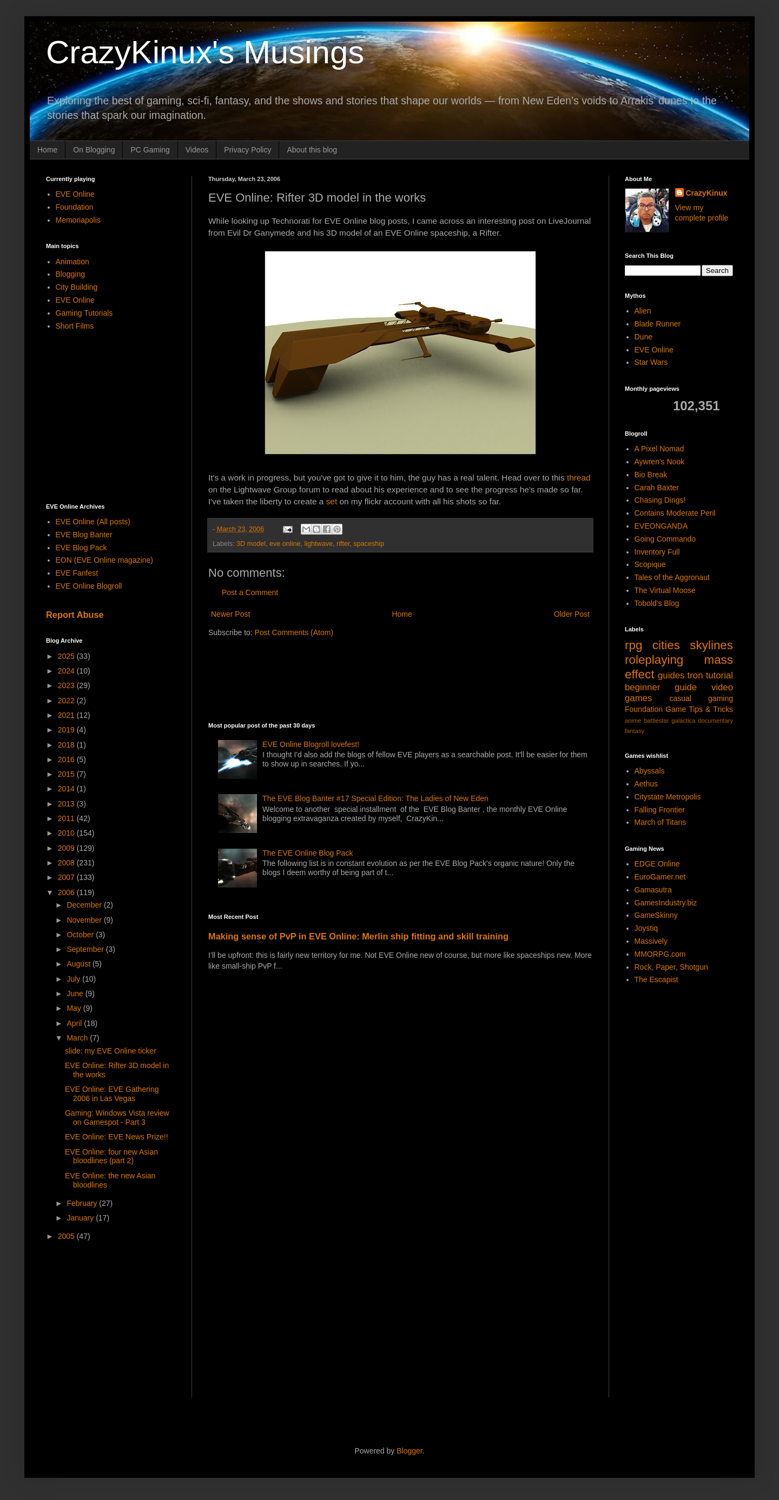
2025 (67, 656)
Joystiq (646, 928)
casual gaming (701, 698)
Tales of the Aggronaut (672, 577)
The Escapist (656, 979)
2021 (67, 715)
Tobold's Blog (657, 603)
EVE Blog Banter (84, 534)
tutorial (719, 675)
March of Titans (660, 822)
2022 (67, 700)
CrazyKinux (707, 193)
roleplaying (654, 659)
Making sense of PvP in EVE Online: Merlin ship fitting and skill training (358, 936)
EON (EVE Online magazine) (105, 560)
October (81, 934)
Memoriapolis (78, 220)
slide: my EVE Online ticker (110, 1050)
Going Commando (665, 539)
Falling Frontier (660, 809)
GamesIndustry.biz (666, 902)
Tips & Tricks (711, 709)
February (83, 1203)
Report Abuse (75, 614)
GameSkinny (656, 915)
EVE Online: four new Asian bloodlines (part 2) (111, 1156)
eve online (284, 544)
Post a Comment (250, 592)
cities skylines (692, 645)
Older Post (572, 614)
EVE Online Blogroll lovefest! (310, 744)
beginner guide (661, 687)
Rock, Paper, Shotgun (671, 967)
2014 (67, 788)
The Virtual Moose (665, 590)
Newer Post (230, 614)
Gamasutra (653, 889)
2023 (67, 685)
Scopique (650, 564)
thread (579, 477)
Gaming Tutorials (84, 313)
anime (633, 720)
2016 (67, 759)
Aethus (646, 783)
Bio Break (651, 474)
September (86, 949)
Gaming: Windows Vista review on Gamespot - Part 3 (117, 1117)
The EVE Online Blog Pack (307, 853)
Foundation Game (655, 709)
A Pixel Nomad (659, 448)
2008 (67, 862)
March (78, 1038)
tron (695, 675)
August (79, 963)
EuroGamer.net (660, 876)
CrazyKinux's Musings (205, 52)
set (332, 501)
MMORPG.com (660, 954)
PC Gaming (149, 149)
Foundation (75, 207)
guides (671, 675)
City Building (77, 287)
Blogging (70, 274)
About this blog (312, 149)
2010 (67, 833)
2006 (67, 892)
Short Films (75, 326)
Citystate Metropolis (668, 796)
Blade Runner (658, 323)
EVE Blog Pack (81, 547)
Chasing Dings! (660, 500)
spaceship (368, 544)
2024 (67, 670)
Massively (651, 941)
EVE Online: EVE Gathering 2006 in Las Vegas (112, 1094)
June (76, 993)
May (75, 1008)
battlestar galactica (669, 720)
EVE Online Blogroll (89, 586)
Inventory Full (657, 552)
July (74, 979)
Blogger (409, 1450)
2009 (67, 848)
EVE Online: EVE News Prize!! (116, 1136)
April (75, 1023)
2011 (67, 818)
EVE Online (75, 194)
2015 (67, 774)
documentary (715, 720)
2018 (67, 745)
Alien (643, 310)
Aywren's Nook (660, 461)
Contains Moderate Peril (675, 513)
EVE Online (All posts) (93, 521)
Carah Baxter (657, 487)
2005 (67, 1236)
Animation (72, 261)
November (85, 920)
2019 (67, 729)
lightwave (318, 544)
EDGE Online (657, 863)
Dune (643, 336)
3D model (251, 544)
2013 (67, 803)
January (81, 1218)
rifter (343, 544)
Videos (197, 149)
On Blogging (94, 149)
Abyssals (650, 770)
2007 (67, 877)
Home (47, 149)
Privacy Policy (247, 149)
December (85, 905)
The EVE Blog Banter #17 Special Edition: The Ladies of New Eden (375, 798)
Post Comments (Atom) (294, 632)
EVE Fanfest (77, 573)
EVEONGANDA (661, 526)
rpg (633, 645)
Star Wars (651, 362)
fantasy (634, 731)
